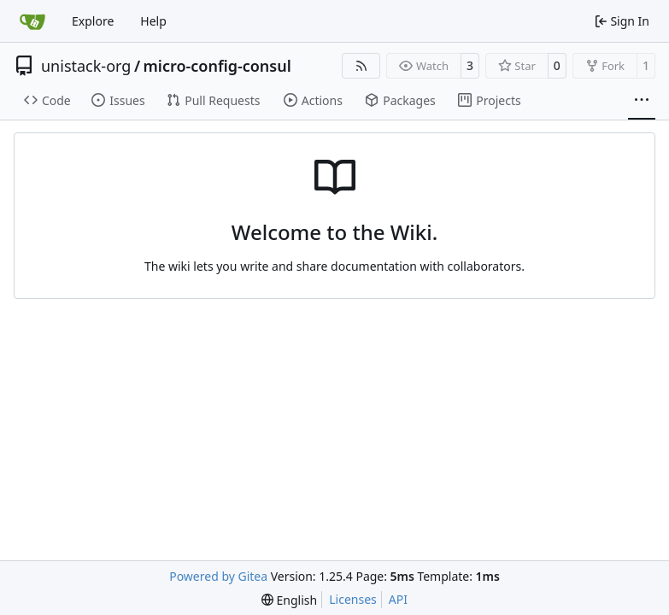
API (398, 599)
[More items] (641, 101)
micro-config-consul (217, 65)
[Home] (32, 21)
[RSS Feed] (361, 66)
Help (153, 21)
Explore (93, 21)
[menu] (289, 600)
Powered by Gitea (218, 576)
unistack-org (86, 65)
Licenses (353, 599)
